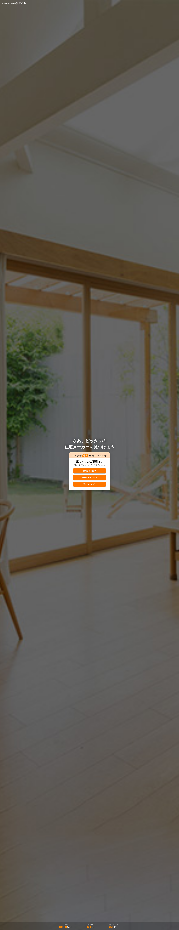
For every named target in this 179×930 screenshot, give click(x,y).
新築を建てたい (89, 470)
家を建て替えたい (89, 477)
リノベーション (89, 484)
